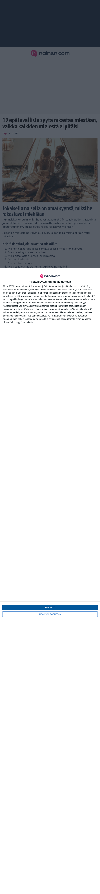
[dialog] (50, 581)
